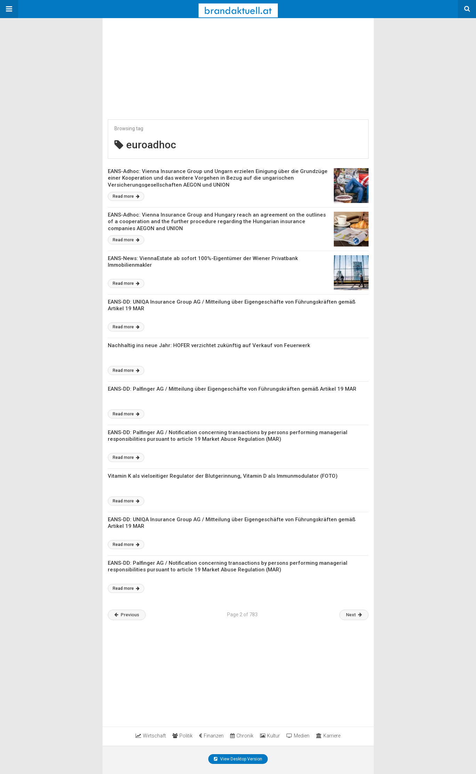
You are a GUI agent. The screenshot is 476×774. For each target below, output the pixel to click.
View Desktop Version (238, 759)
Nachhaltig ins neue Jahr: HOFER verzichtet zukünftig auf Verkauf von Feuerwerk (209, 345)
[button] (9, 9)
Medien (298, 735)
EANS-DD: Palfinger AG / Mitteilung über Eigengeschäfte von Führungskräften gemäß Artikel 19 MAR (232, 389)
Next (354, 614)
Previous (126, 614)
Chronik (241, 735)
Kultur (270, 735)
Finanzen (211, 735)
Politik (182, 735)
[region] (155, 61)
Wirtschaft (151, 735)
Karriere (328, 735)
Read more (126, 196)
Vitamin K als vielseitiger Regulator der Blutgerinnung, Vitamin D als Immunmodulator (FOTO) (223, 476)
